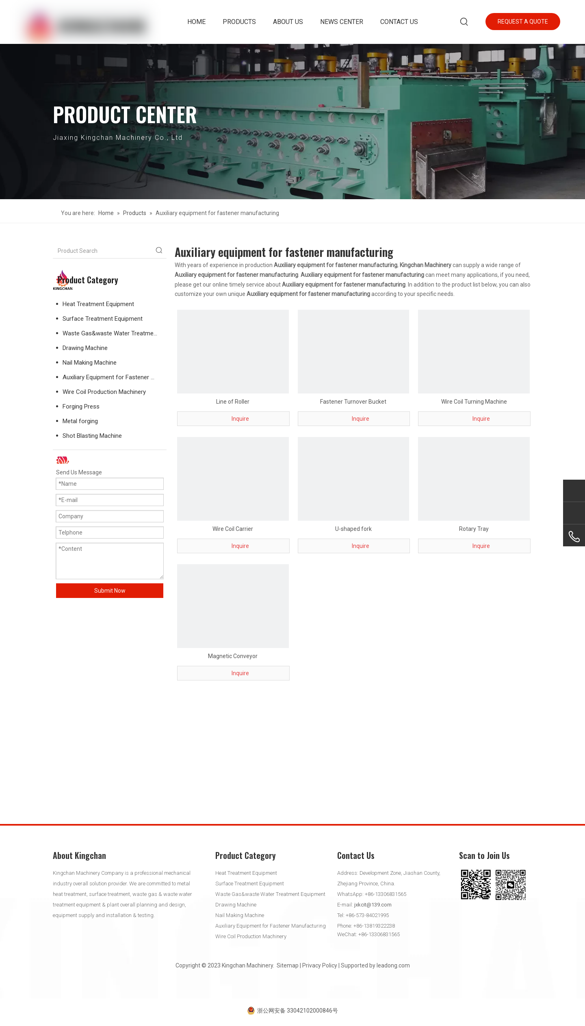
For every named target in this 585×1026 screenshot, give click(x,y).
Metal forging (80, 421)
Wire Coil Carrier (232, 529)
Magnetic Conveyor (233, 656)
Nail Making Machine (90, 362)
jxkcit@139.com (373, 905)
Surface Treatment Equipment (103, 318)
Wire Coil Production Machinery (104, 392)
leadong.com (393, 965)
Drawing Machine (85, 348)
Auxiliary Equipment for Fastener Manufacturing (115, 377)
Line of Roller (232, 401)
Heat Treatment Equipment (98, 304)
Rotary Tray (474, 529)
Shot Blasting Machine (92, 435)
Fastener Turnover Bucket (353, 401)
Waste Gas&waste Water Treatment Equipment (115, 333)
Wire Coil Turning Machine (474, 401)
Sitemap (288, 965)
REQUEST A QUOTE (523, 21)
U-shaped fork (353, 529)
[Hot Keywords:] (464, 22)
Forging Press (81, 406)
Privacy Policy (319, 965)
